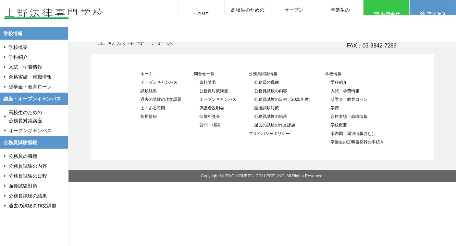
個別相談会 (209, 116)
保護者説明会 (211, 108)
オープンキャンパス (158, 82)
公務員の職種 (266, 82)
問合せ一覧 (204, 73)
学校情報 (333, 73)
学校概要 (339, 125)
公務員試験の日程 (28, 176)
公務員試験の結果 (270, 116)
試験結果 (148, 90)
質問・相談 (209, 125)
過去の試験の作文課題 (161, 99)
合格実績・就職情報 (349, 116)
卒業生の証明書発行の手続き (357, 142)
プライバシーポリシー (269, 133)
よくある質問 (152, 108)
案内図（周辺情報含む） (353, 133)
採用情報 (148, 116)
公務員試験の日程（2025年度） (283, 99)
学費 (335, 108)
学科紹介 (339, 82)
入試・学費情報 (345, 90)
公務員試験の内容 (270, 90)
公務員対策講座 (213, 90)
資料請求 (207, 82)
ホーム (146, 73)
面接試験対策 (266, 108)
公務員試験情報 (263, 73)
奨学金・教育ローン (349, 99)
